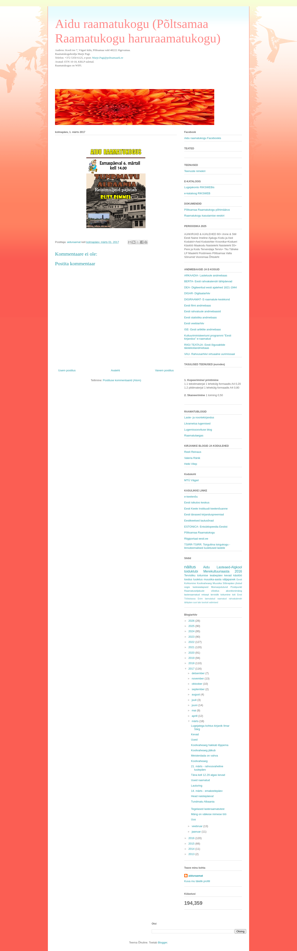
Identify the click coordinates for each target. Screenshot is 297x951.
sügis (187, 587)
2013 (191, 854)
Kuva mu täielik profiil (197, 881)
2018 (191, 663)
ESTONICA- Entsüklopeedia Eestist (205, 526)
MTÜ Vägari (191, 480)
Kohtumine (190, 583)
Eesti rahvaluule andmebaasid (202, 311)
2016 (191, 838)
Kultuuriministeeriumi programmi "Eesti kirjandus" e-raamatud (207, 337)
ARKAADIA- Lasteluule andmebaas (205, 275)
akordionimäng (234, 590)
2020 (191, 652)
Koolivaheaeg (204, 583)
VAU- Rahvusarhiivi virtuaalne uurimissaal (209, 354)
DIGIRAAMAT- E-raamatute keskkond (207, 299)
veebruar (197, 826)
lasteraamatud (192, 594)
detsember (198, 673)
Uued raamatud (200, 780)
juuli (194, 699)
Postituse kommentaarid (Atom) (122, 380)
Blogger (162, 942)
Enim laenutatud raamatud (212, 599)
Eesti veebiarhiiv (194, 323)
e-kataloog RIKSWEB (197, 193)
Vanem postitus (164, 370)
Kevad (195, 734)
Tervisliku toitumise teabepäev (203, 575)
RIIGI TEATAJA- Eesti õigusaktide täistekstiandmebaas (204, 346)
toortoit (205, 602)
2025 (191, 626)
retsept (205, 594)
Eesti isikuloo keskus (196, 502)
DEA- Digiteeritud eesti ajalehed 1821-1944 (210, 287)
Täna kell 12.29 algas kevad (208, 774)
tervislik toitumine (220, 594)
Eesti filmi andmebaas (197, 305)
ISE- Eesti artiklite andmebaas (202, 329)
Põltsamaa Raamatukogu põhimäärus (207, 209)
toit (233, 594)
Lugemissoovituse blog (198, 429)
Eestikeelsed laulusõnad (199, 520)
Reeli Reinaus (192, 451)
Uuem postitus (67, 370)
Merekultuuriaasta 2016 (222, 571)
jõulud (238, 583)
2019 (191, 657)
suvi (195, 602)
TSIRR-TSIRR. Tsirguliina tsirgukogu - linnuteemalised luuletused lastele (207, 546)
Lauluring (196, 785)
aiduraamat (195, 875)
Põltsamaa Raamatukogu (199, 532)
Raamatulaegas (193, 435)
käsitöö (237, 575)
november (198, 678)
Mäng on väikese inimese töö (208, 814)
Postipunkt (236, 587)
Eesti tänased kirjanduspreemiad (204, 514)
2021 (191, 647)
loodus (188, 579)
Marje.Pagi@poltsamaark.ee (107, 57)
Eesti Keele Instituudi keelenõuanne (206, 508)
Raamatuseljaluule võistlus (201, 590)
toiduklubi (191, 571)
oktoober (197, 683)
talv (199, 602)
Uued (194, 739)
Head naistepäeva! (202, 796)
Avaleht (115, 370)
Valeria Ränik (192, 458)
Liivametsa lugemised (197, 423)
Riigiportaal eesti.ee (196, 538)
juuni (195, 705)
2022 (191, 642)
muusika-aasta (213, 579)
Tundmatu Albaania (202, 801)
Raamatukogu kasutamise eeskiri (204, 215)
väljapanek (228, 579)
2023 (191, 636)
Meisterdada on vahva (204, 755)
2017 (191, 668)
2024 (191, 631)
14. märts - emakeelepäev (206, 790)
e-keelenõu (191, 496)
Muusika (217, 583)
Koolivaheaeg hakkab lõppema (209, 745)
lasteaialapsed (200, 587)
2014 (191, 848)
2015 (191, 843)
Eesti (239, 579)
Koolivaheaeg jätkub (203, 750)
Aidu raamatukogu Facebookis (202, 138)
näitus (190, 566)
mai (194, 710)
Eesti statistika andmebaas (200, 317)
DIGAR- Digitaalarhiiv (197, 293)
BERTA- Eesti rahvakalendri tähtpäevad (208, 281)
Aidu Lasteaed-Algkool (222, 567)
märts (195, 721)
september (198, 689)
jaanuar (197, 831)
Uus (193, 819)
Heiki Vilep (190, 463)
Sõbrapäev (229, 583)
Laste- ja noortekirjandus (199, 417)
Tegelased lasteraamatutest (207, 808)
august (196, 694)
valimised (213, 602)
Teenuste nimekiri (194, 171)
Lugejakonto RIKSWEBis (199, 187)
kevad (228, 575)
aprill (195, 715)
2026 (191, 620)
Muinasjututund (219, 587)
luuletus (198, 579)
